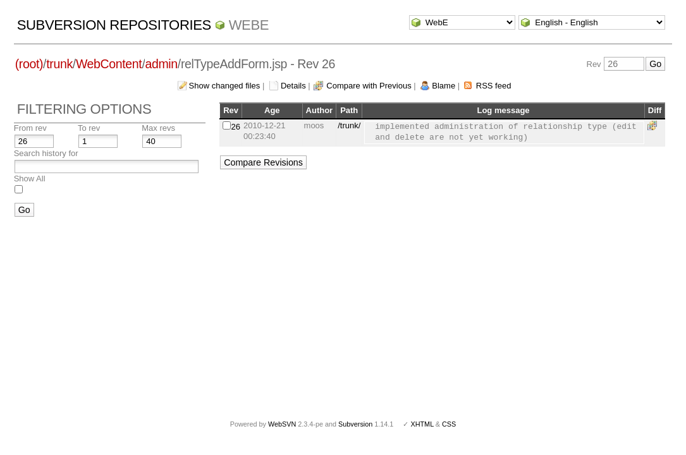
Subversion (355, 424)
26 (235, 126)
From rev (30, 128)
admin (161, 64)
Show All (30, 178)
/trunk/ (349, 125)
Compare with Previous (368, 85)
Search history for (46, 153)
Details (293, 85)
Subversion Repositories (114, 25)
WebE (249, 25)
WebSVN (282, 424)
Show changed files (224, 85)
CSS (449, 424)
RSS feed (493, 85)
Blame (443, 85)
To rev (89, 128)
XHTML (421, 424)
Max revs (158, 128)
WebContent (109, 64)
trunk (59, 64)
